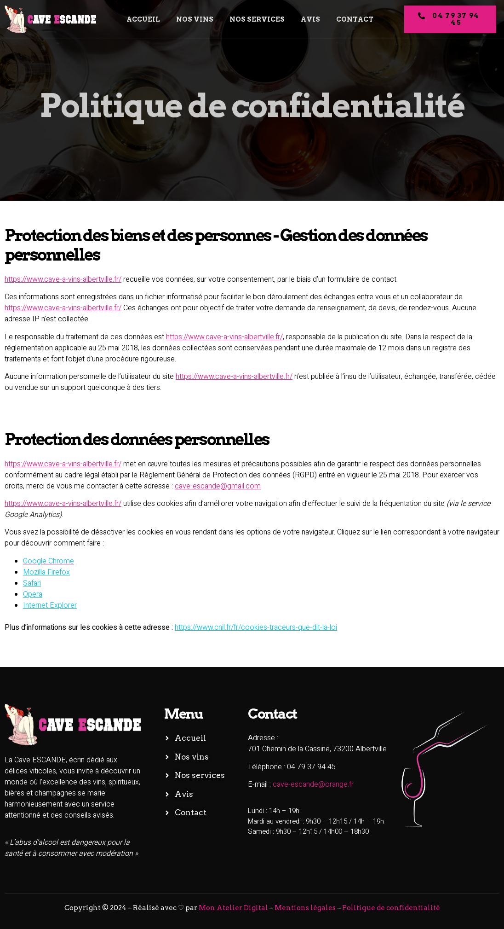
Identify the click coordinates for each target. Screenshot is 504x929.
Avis (311, 19)
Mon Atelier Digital (233, 908)
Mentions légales (305, 908)
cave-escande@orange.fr (313, 784)
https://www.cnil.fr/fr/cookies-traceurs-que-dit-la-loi (256, 627)
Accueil (140, 19)
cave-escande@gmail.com (218, 486)
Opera (32, 594)
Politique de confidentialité (391, 908)
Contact (358, 19)
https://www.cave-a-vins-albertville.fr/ (63, 279)
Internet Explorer (50, 605)
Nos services (257, 19)
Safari (32, 583)
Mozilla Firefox (46, 572)
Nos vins (193, 19)
